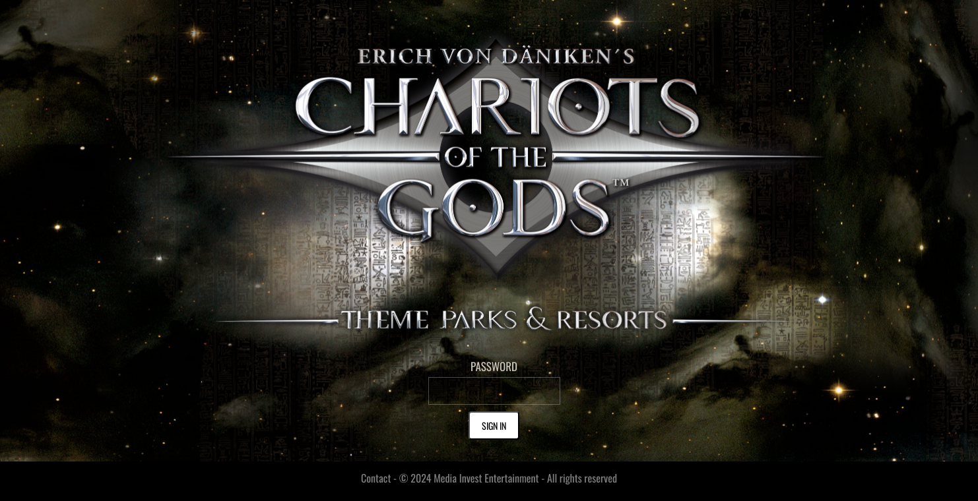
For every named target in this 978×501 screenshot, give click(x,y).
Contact (376, 478)
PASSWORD (494, 366)
